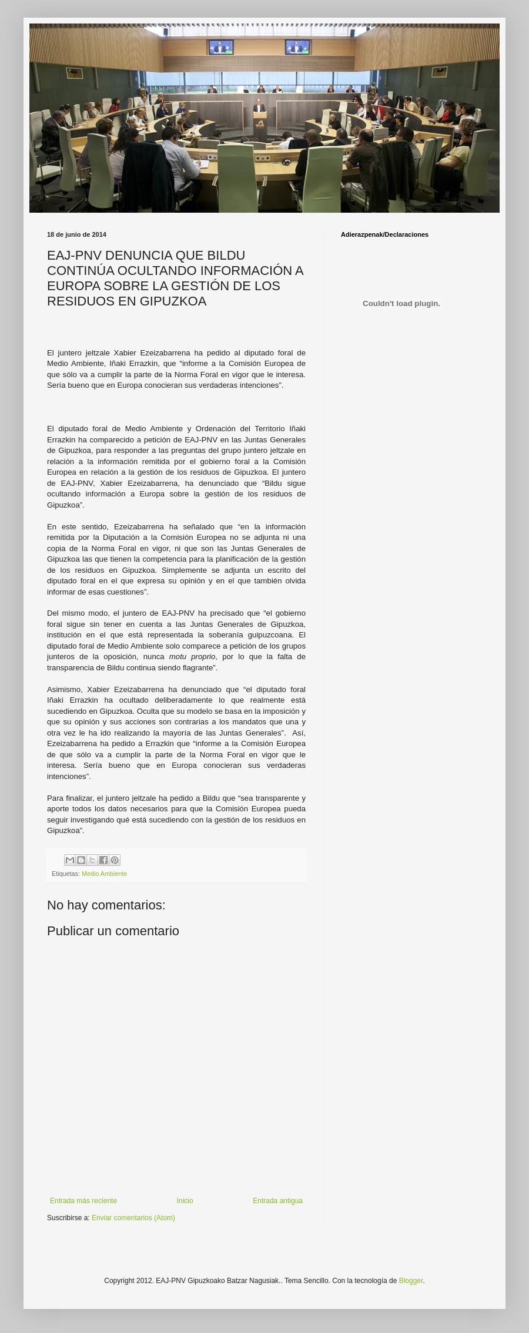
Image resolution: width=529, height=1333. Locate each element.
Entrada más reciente (83, 1201)
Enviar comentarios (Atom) (133, 1218)
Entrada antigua (278, 1201)
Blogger (411, 1281)
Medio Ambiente (104, 873)
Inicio (185, 1201)
